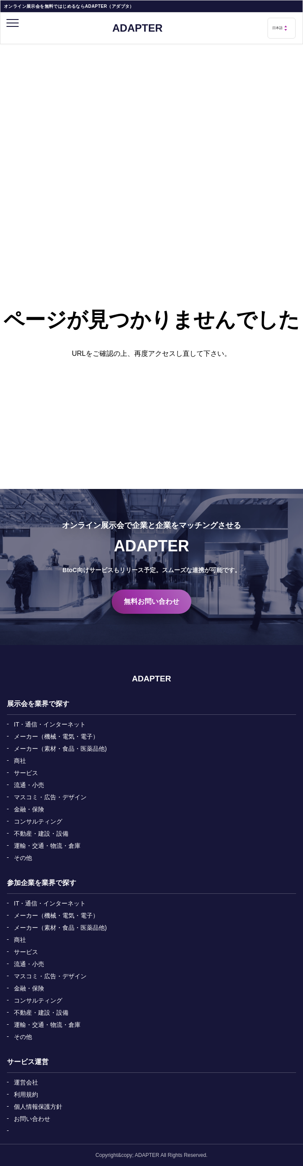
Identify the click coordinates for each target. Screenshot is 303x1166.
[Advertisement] (151, 109)
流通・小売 (29, 785)
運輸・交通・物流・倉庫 (47, 845)
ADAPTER (137, 28)
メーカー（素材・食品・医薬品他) (60, 748)
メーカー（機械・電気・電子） (56, 736)
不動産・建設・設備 (41, 833)
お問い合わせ (32, 1118)
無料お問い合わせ (151, 601)
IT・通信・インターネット (50, 724)
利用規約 (26, 1094)
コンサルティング (38, 821)
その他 (23, 857)
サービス (26, 772)
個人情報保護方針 (38, 1106)
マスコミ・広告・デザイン (50, 797)
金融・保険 (29, 809)
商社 (20, 760)
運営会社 (26, 1082)
